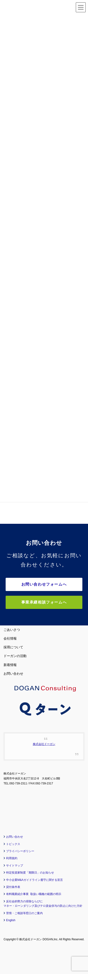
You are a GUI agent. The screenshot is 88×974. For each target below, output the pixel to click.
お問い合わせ (13, 673)
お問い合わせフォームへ (44, 584)
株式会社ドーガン (44, 744)
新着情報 (10, 665)
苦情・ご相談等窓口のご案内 (24, 913)
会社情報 (10, 638)
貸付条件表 (13, 887)
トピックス (13, 844)
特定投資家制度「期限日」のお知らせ (30, 872)
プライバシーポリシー (20, 851)
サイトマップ (14, 865)
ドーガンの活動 (15, 656)
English (10, 920)
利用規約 (11, 858)
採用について (13, 647)
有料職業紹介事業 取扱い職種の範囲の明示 (33, 894)
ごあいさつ (12, 630)
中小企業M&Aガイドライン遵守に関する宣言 (34, 880)
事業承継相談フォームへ (44, 602)
